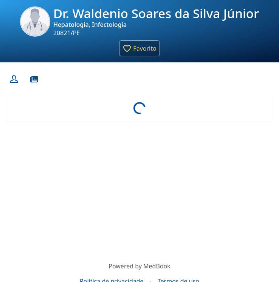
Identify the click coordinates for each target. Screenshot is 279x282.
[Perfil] (13, 79)
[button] (139, 48)
